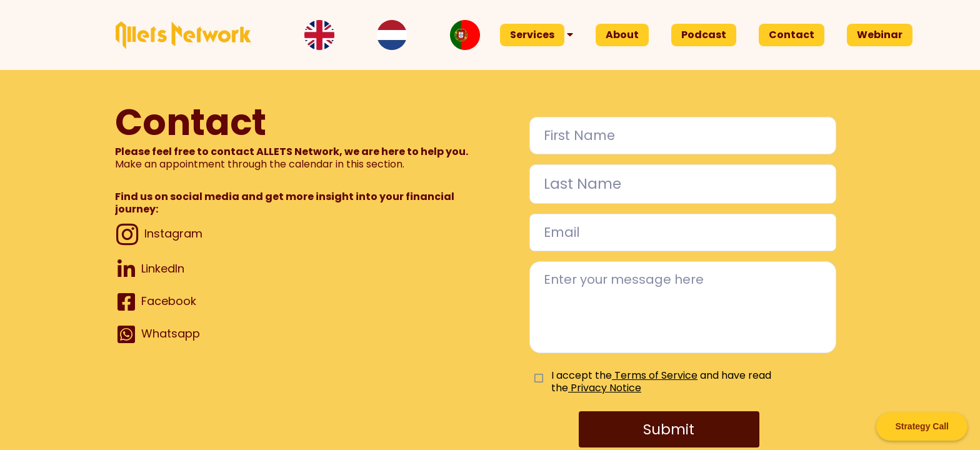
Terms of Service (656, 375)
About (622, 35)
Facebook (168, 301)
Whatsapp (170, 333)
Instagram (173, 233)
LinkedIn (162, 268)
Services (532, 35)
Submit (668, 429)
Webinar (879, 35)
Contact (791, 35)
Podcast (703, 35)
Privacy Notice (604, 388)
